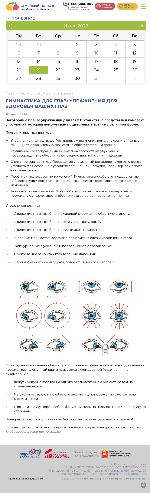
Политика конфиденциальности (25, 479)
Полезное (23, 18)
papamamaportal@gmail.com (124, 474)
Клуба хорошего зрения (25, 431)
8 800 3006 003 (80, 4)
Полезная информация (58, 93)
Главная (11, 93)
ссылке (55, 431)
